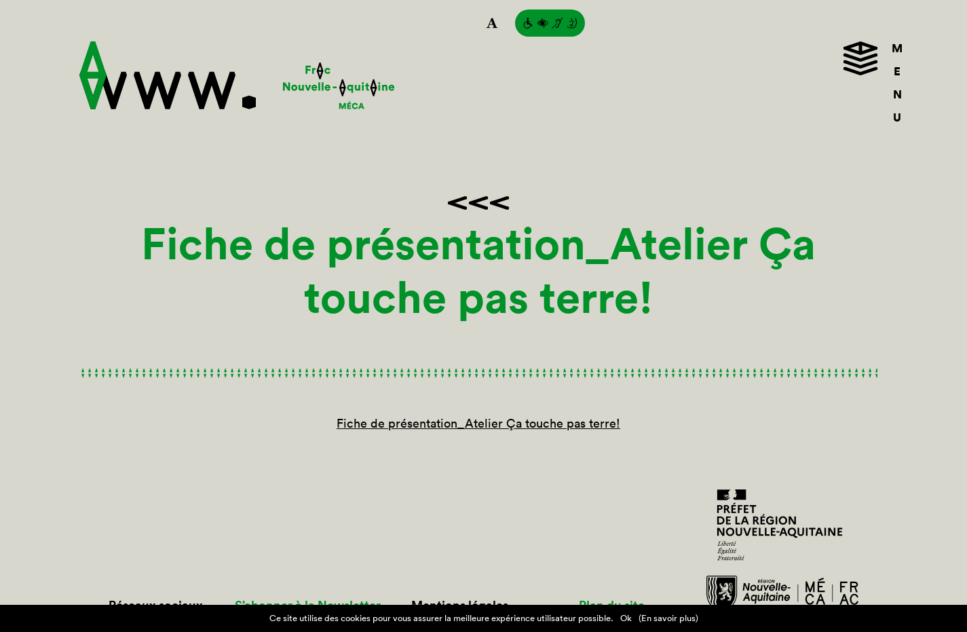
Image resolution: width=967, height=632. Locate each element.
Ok (626, 618)
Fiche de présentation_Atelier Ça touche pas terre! (478, 423)
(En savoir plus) (668, 618)
